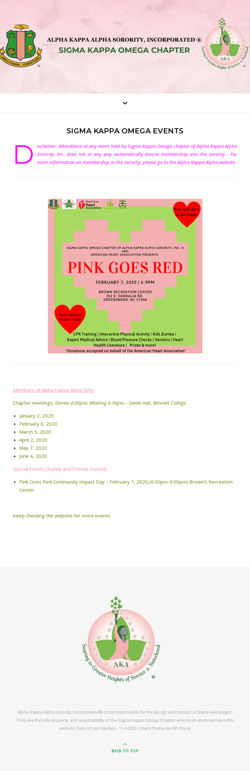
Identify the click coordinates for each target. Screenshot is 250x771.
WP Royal (181, 728)
